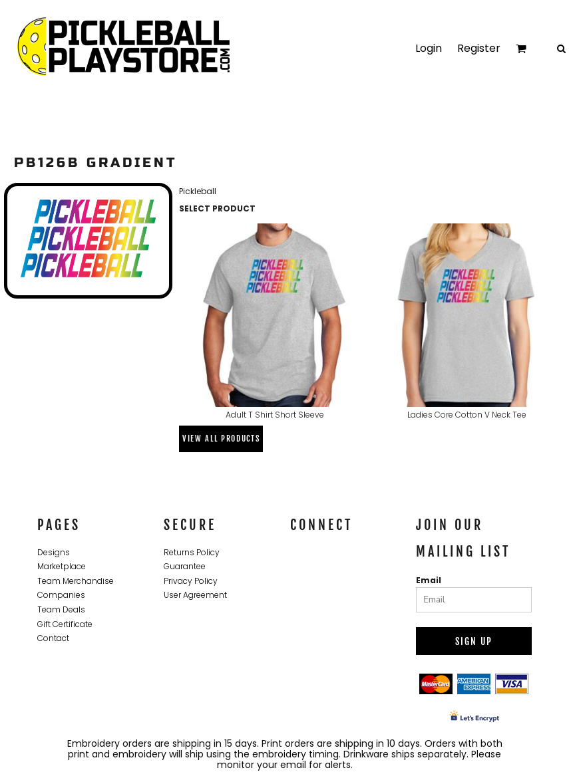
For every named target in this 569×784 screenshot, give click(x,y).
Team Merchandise (75, 581)
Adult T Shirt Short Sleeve (275, 414)
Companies (61, 594)
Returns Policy (192, 552)
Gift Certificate (65, 624)
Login (428, 48)
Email (428, 580)
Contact (53, 638)
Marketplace (61, 566)
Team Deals (61, 609)
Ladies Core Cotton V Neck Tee (466, 414)
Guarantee (185, 566)
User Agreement (195, 594)
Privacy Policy (191, 581)
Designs (53, 552)
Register (478, 48)
